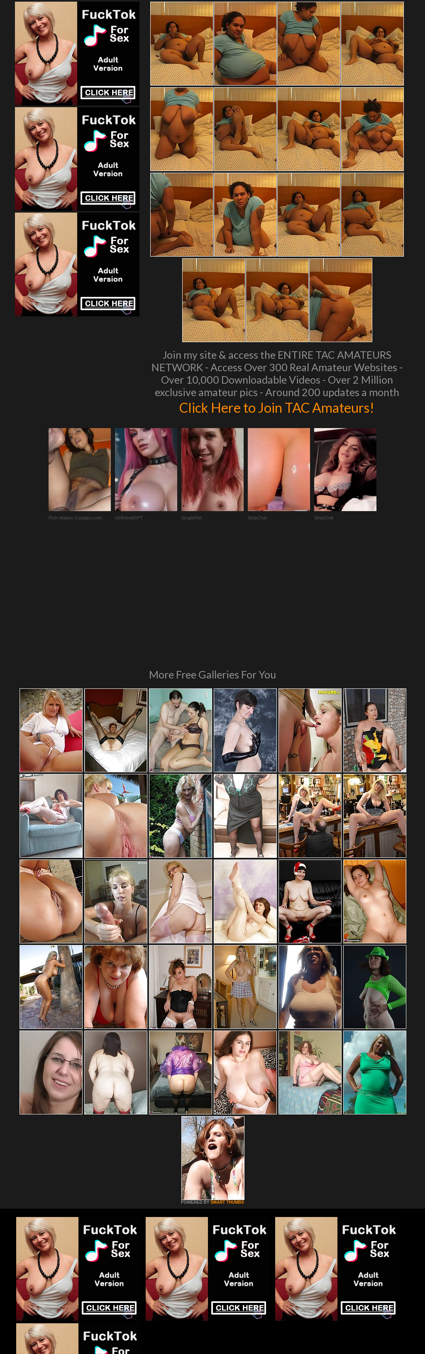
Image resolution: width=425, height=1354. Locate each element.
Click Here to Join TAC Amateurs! (277, 407)
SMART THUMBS (227, 1089)
